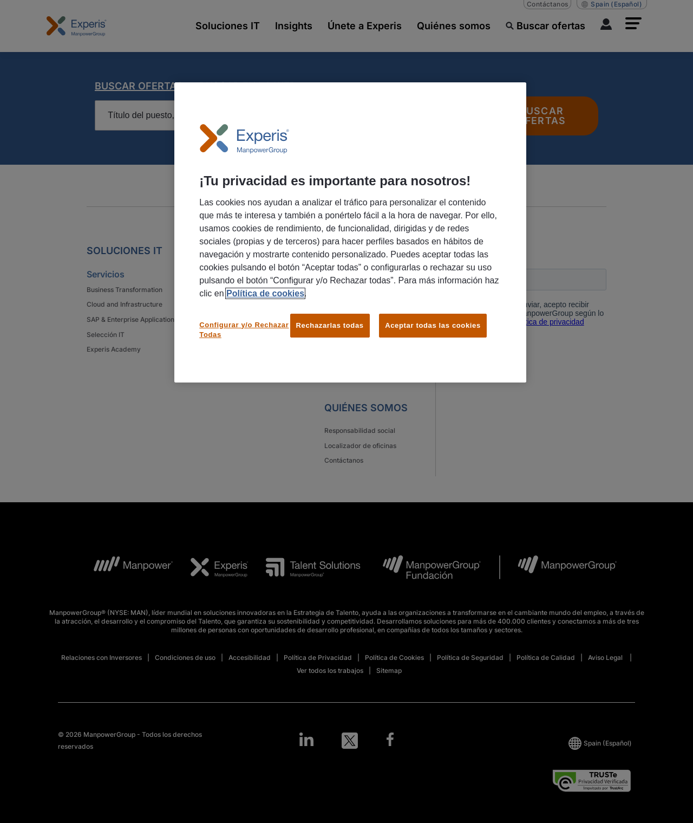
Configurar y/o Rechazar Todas (244, 330)
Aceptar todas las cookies (433, 325)
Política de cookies (265, 293)
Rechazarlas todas (330, 325)
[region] (350, 232)
